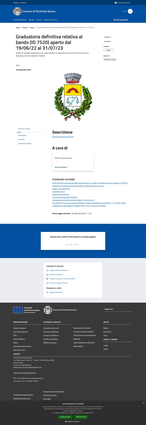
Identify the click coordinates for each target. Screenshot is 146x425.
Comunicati (107, 331)
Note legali (47, 399)
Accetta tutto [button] (65, 417)
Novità (25, 27)
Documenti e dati (19, 350)
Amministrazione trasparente (53, 391)
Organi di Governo (19, 328)
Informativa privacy (50, 395)
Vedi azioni (108, 41)
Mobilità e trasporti (50, 342)
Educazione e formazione (82, 328)
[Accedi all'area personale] (122, 2)
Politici (15, 342)
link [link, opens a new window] (92, 413)
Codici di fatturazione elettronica (24, 373)
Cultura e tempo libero (51, 331)
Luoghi (105, 345)
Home (18, 27)
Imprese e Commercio (50, 335)
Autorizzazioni (78, 346)
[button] (73, 422)
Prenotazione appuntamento (23, 394)
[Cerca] (130, 11)
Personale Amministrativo (22, 346)
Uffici (15, 335)
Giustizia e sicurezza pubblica (83, 331)
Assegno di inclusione (60, 194)
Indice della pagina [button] (24, 129)
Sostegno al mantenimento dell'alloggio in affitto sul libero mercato (78, 185)
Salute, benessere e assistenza (83, 342)
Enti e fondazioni (19, 339)
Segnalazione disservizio (21, 398)
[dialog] (73, 413)
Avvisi (32, 27)
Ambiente (76, 339)
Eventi (105, 349)
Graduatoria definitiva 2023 (63, 136)
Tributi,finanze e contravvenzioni (84, 335)
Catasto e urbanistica (50, 339)
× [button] (143, 403)
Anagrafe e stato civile (51, 328)
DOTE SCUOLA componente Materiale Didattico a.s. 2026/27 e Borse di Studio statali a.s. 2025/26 (90, 183)
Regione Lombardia (20, 2)
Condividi (108, 37)
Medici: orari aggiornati (61, 188)
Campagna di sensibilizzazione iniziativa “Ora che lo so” (73, 200)
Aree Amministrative (20, 331)
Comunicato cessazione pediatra (64, 197)
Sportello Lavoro (58, 191)
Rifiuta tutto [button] (81, 417)
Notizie (105, 328)
